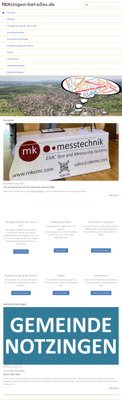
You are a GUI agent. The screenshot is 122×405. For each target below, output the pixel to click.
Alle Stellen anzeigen (101, 250)
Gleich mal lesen (61, 293)
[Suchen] (102, 4)
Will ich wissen (20, 252)
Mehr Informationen (21, 293)
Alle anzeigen (61, 250)
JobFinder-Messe (37, 191)
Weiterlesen (114, 195)
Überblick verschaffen (101, 293)
